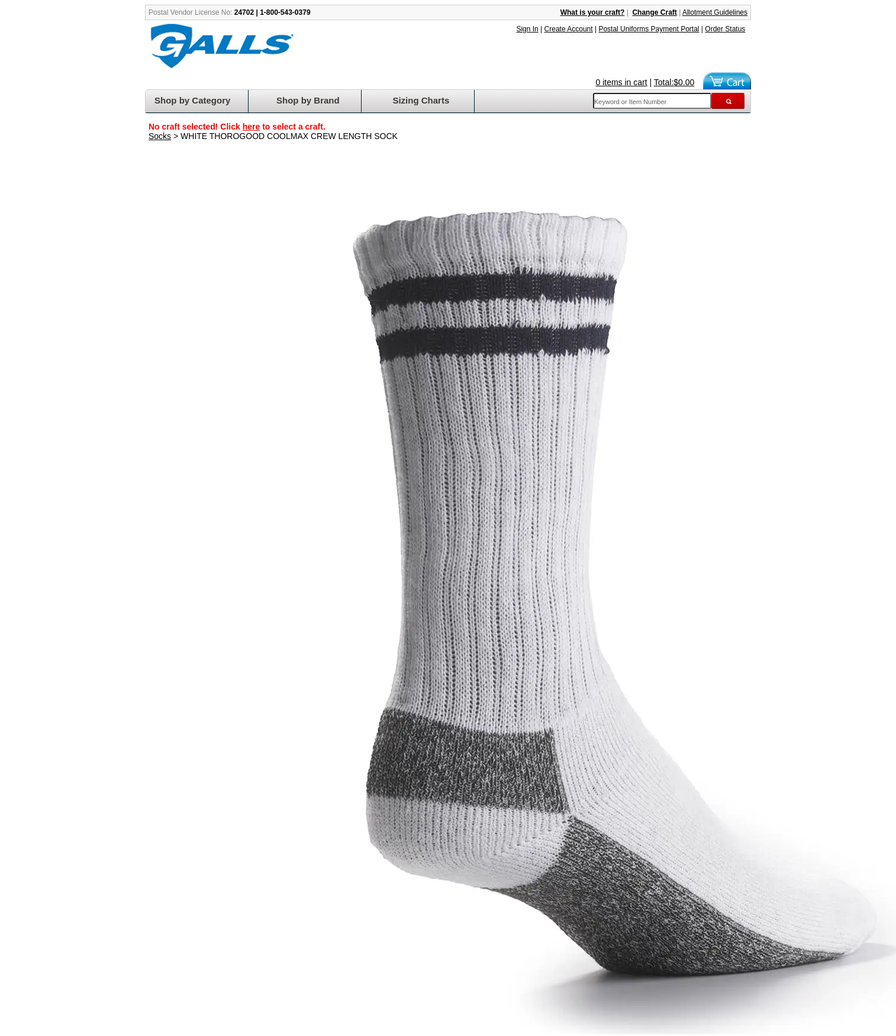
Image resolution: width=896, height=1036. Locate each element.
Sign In (527, 29)
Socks (160, 136)
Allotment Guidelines (714, 12)
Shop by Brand (308, 100)
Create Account (568, 29)
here (251, 126)
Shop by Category (192, 100)
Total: (674, 82)
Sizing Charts (420, 100)
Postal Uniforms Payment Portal (648, 29)
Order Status (725, 29)
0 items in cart (621, 82)
